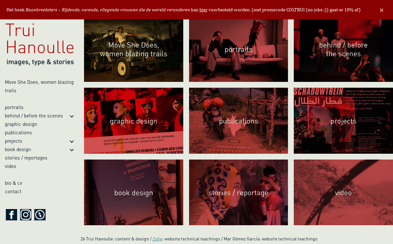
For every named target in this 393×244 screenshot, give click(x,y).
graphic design (21, 124)
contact (13, 191)
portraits (14, 107)
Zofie (157, 238)
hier (203, 9)
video (10, 166)
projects (13, 141)
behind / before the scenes (34, 115)
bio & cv (13, 183)
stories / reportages (26, 157)
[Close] (382, 10)
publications (18, 132)
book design (18, 149)
